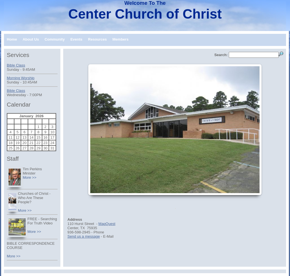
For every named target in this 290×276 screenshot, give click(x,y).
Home (12, 39)
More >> (29, 177)
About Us (31, 39)
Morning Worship (20, 78)
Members (121, 39)
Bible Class (16, 65)
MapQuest (106, 224)
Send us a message (83, 236)
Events (76, 39)
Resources (97, 39)
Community (55, 39)
